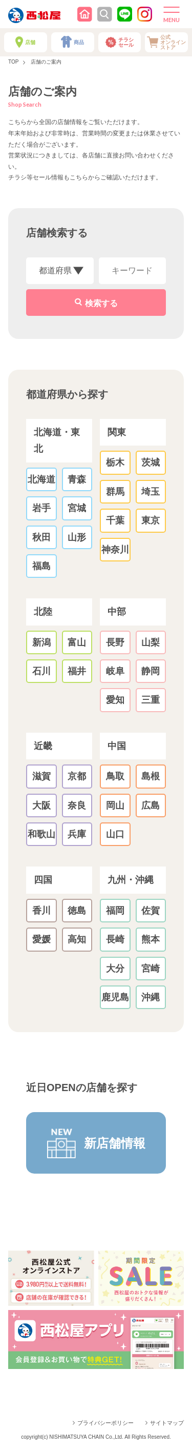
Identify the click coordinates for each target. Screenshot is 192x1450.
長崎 (115, 939)
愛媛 (41, 939)
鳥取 (115, 776)
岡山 (115, 805)
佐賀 (150, 910)
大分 (115, 968)
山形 (77, 537)
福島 (41, 566)
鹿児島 (115, 997)
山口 (115, 834)
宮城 (77, 508)
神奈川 (115, 550)
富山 (77, 642)
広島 (150, 805)
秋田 (41, 537)
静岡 (150, 671)
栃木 (115, 462)
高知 (77, 939)
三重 (150, 700)
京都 (77, 776)
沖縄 (150, 997)
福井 (77, 671)
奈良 (77, 805)
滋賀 (41, 776)
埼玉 (150, 492)
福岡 (115, 910)
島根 (150, 776)
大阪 (41, 805)
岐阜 (115, 671)
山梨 (150, 642)
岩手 (41, 508)
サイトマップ (167, 1423)
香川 (41, 910)
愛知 (115, 700)
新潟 (41, 642)
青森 (77, 479)
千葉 (115, 520)
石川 (41, 671)
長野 (115, 642)
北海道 (41, 479)
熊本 (150, 939)
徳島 (77, 910)
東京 (150, 520)
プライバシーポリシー (105, 1423)
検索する (101, 303)
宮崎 (150, 968)
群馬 (115, 492)
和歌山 (41, 834)
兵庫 (77, 834)
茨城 (150, 462)
